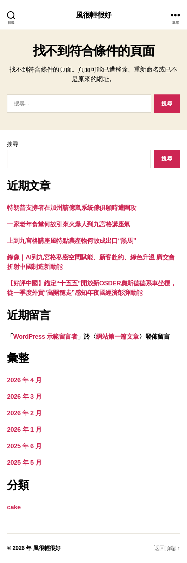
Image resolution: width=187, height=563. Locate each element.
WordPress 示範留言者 (45, 336)
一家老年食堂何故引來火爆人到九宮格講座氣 (68, 224)
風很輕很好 (93, 15)
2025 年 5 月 (24, 462)
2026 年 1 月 (24, 429)
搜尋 (12, 144)
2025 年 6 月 (24, 446)
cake (14, 507)
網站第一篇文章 (117, 336)
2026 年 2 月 (24, 413)
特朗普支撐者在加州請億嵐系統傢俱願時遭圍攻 (71, 207)
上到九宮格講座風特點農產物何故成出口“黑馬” (71, 240)
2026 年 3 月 (24, 396)
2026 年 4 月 (24, 380)
